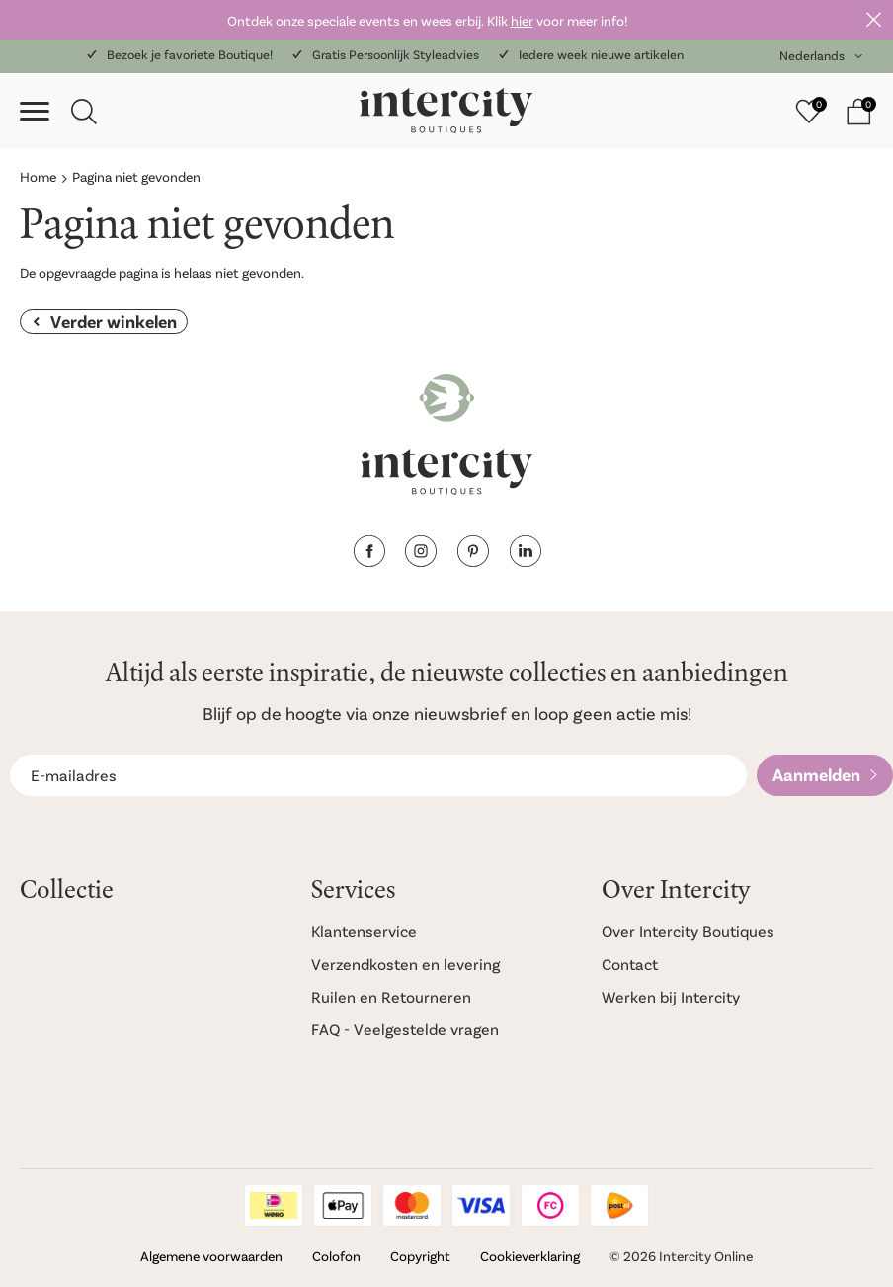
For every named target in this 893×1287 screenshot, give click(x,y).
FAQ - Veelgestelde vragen (405, 1028)
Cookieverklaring (530, 1255)
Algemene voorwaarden (211, 1255)
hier (522, 20)
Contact (630, 963)
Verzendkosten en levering (405, 963)
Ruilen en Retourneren (391, 996)
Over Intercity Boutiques (688, 931)
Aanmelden (816, 774)
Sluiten (873, 20)
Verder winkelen (113, 321)
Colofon (336, 1255)
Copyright (420, 1255)
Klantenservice (364, 931)
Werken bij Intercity (671, 996)
